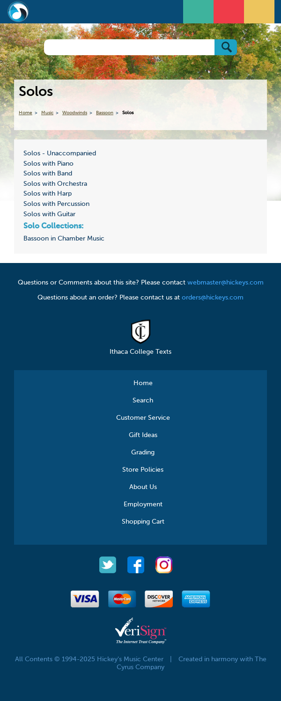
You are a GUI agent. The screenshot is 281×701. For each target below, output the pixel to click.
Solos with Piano (48, 164)
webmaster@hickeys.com (225, 282)
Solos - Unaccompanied (59, 153)
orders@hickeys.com (213, 297)
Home (25, 112)
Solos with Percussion (56, 204)
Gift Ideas (143, 435)
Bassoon (104, 112)
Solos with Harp (47, 193)
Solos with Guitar (49, 214)
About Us (143, 487)
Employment (143, 504)
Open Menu (199, 10)
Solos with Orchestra (55, 184)
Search (143, 400)
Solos (127, 112)
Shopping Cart (143, 521)
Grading (143, 452)
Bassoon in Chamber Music (63, 238)
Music (47, 112)
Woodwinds (74, 112)
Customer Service (143, 418)
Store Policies (142, 470)
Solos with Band (47, 173)
